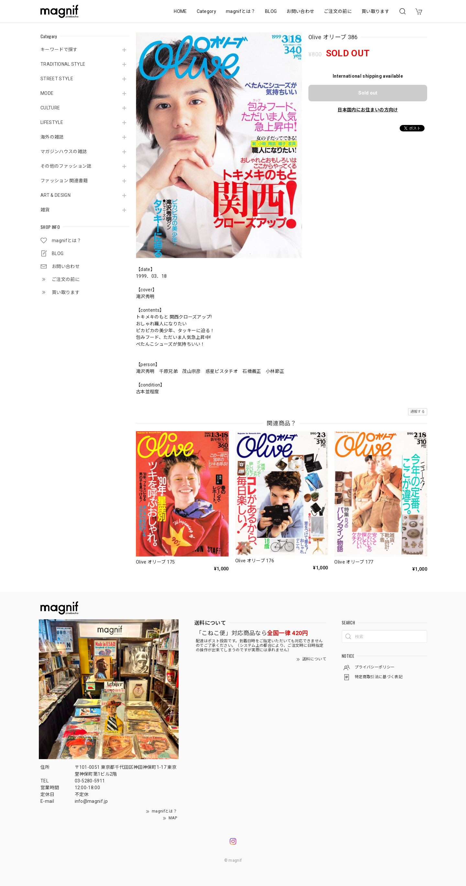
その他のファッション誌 (66, 166)
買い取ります (375, 11)
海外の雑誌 (52, 137)
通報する (417, 411)
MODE (46, 93)
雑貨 (45, 209)
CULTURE (50, 107)
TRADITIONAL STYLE (62, 64)
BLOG (271, 11)
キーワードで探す (59, 49)
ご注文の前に (338, 11)
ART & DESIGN (55, 195)
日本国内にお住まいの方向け (368, 109)
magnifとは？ (240, 11)
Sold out (367, 93)
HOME (180, 11)
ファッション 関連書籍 (64, 180)
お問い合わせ (300, 11)
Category (206, 11)
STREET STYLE (56, 78)
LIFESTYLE (51, 122)
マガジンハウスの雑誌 (63, 151)
